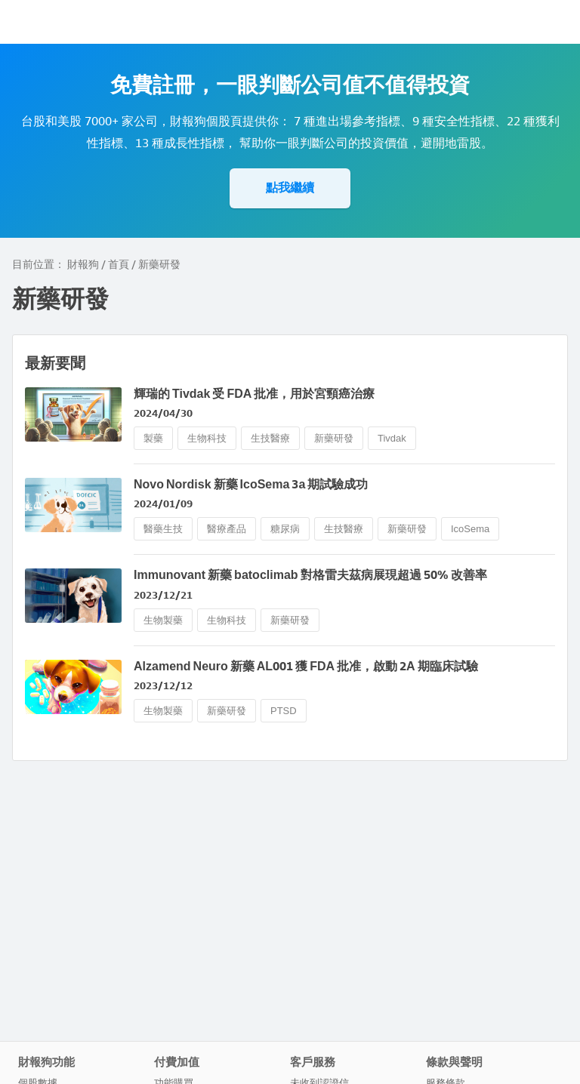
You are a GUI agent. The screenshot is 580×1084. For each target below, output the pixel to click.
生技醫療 (270, 438)
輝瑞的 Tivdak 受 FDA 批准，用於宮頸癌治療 (254, 393)
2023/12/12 (163, 685)
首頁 (118, 264)
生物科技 (207, 438)
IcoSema (470, 528)
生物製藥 (163, 620)
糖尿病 (285, 528)
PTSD (283, 710)
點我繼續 (290, 187)
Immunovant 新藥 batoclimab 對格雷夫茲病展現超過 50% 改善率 (310, 575)
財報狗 (83, 264)
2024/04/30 (163, 413)
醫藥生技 (163, 528)
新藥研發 (333, 438)
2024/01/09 (163, 503)
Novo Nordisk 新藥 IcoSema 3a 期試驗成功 (251, 484)
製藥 (153, 438)
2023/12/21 (163, 595)
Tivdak (392, 438)
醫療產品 (226, 528)
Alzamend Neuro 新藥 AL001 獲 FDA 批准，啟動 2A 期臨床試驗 (306, 666)
